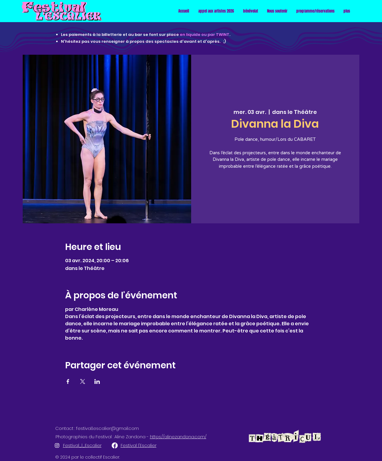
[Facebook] (115, 445)
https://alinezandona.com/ (178, 436)
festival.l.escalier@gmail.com (107, 428)
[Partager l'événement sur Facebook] (68, 381)
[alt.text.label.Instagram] (57, 445)
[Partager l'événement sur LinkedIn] (97, 381)
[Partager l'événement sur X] (82, 381)
